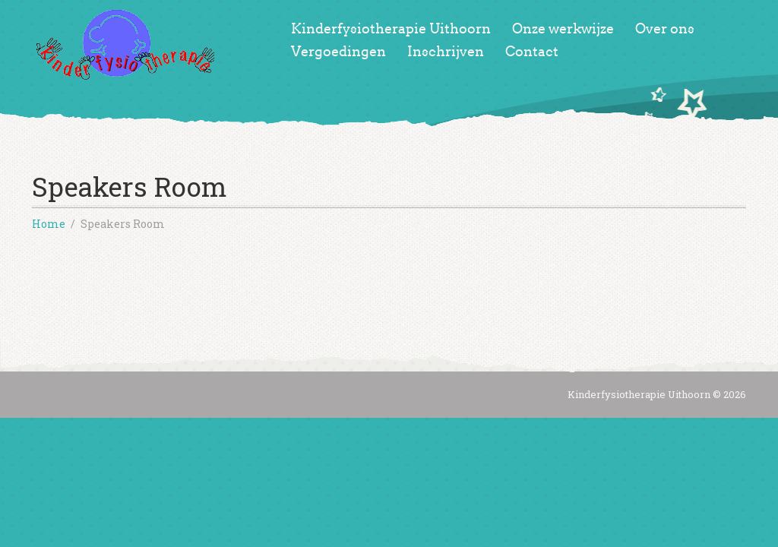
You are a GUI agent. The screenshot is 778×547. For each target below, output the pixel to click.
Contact (531, 51)
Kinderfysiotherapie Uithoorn (391, 29)
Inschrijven (445, 51)
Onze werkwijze (563, 29)
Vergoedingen (338, 51)
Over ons (664, 29)
